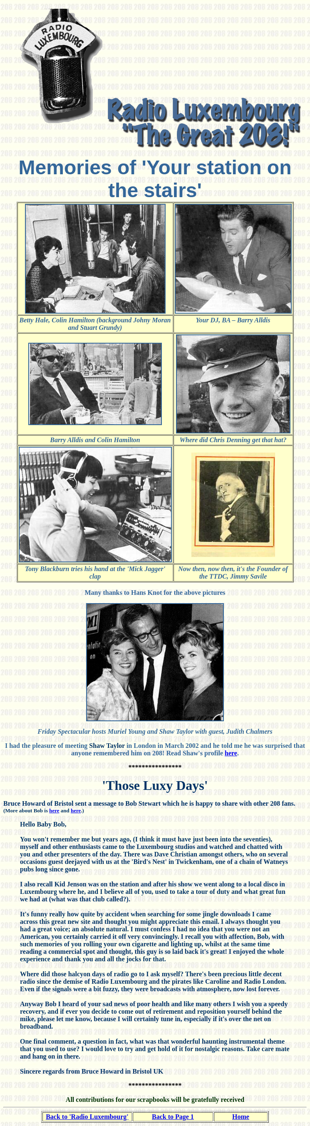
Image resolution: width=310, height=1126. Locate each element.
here (231, 753)
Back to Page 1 (173, 1116)
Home (240, 1116)
